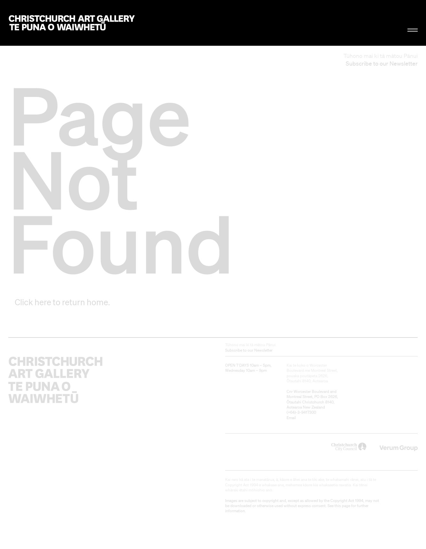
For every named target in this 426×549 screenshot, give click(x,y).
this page (342, 505)
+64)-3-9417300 (302, 412)
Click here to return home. (62, 302)
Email (291, 417)
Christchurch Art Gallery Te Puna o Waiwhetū (71, 23)
